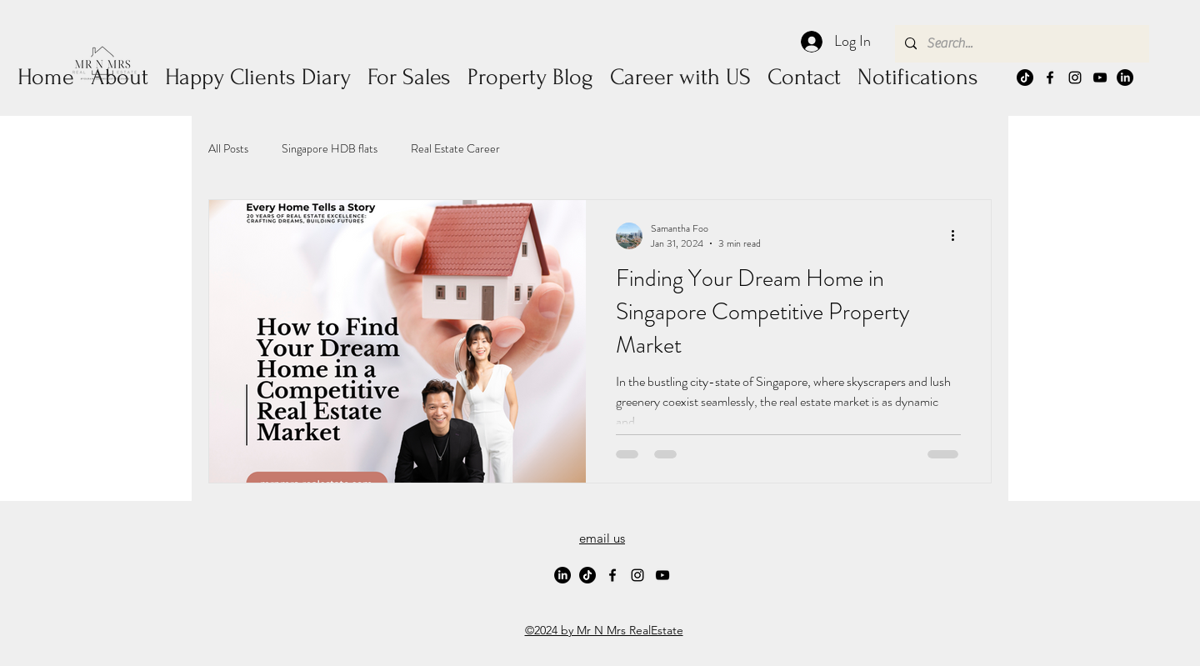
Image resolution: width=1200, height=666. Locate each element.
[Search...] (1020, 44)
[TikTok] (1025, 77)
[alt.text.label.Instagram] (1075, 77)
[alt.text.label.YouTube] (1100, 77)
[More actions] (958, 236)
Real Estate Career (455, 149)
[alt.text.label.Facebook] (1050, 77)
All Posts (228, 149)
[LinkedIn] (1125, 77)
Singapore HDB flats (330, 149)
